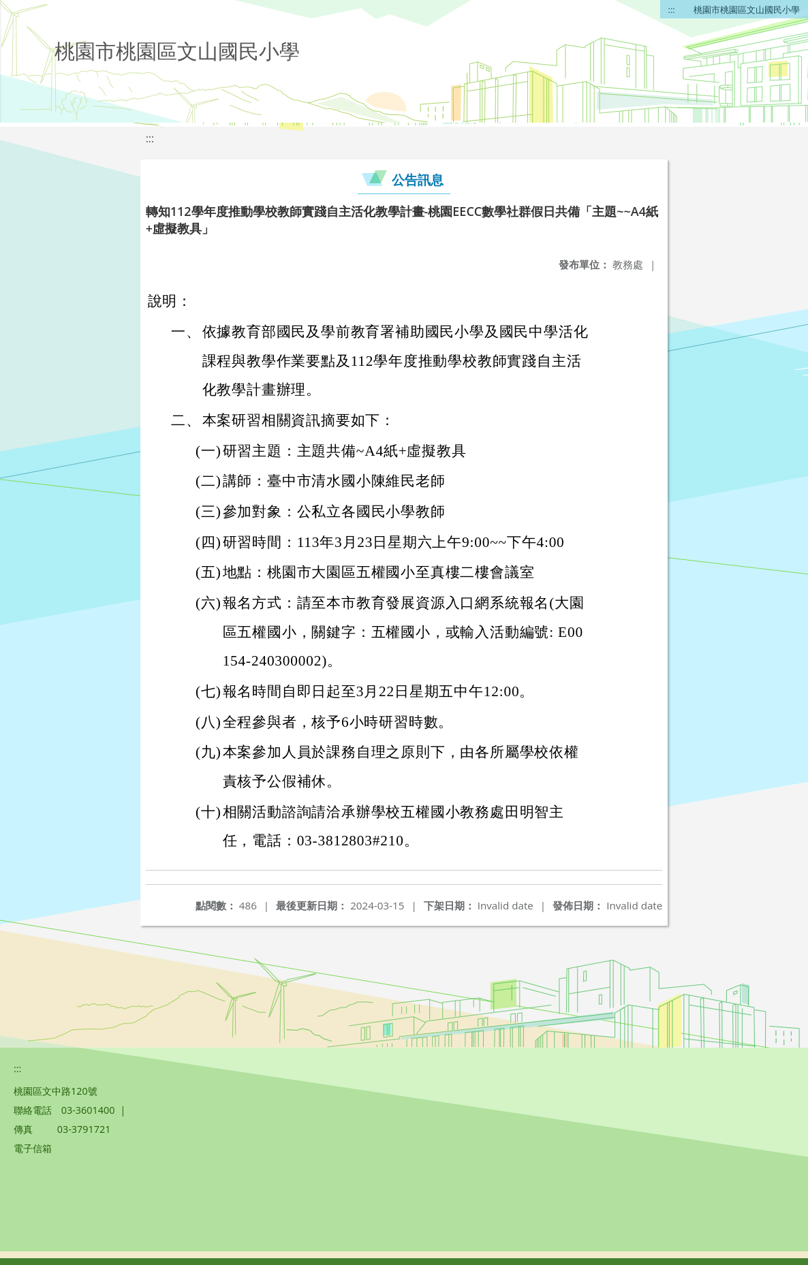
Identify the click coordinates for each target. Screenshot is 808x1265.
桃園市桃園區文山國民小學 (747, 9)
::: (671, 9)
